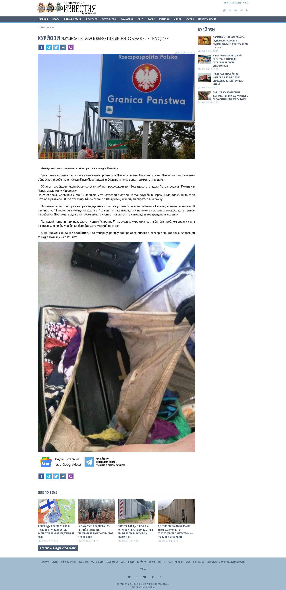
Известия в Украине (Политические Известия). (144, 584)
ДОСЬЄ (151, 19)
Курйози (164, 19)
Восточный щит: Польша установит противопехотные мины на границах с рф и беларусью (135, 531)
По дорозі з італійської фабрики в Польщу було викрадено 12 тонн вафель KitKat (228, 79)
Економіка (127, 19)
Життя (190, 19)
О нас (246, 2)
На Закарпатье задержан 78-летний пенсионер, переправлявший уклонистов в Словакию (95, 531)
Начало (45, 561)
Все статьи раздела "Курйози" (58, 548)
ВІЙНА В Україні (73, 19)
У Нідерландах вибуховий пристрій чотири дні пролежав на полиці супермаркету (227, 61)
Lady (188, 561)
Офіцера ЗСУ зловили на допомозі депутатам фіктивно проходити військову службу (230, 96)
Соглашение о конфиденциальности (225, 561)
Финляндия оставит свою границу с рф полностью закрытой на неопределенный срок (56, 531)
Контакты (235, 2)
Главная (43, 19)
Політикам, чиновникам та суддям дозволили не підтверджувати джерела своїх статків (230, 42)
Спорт (177, 19)
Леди (225, 2)
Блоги (55, 19)
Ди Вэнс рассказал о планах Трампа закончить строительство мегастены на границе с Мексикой (175, 531)
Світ (140, 19)
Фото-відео (109, 19)
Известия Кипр (207, 19)
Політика (91, 19)
